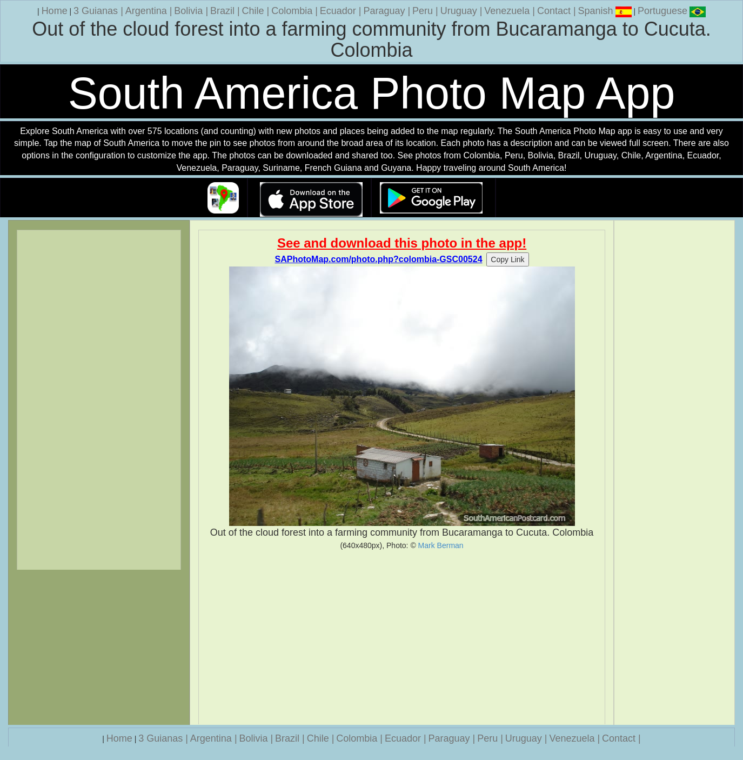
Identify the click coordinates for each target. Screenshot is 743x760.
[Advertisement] (402, 637)
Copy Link (507, 259)
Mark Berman (441, 545)
